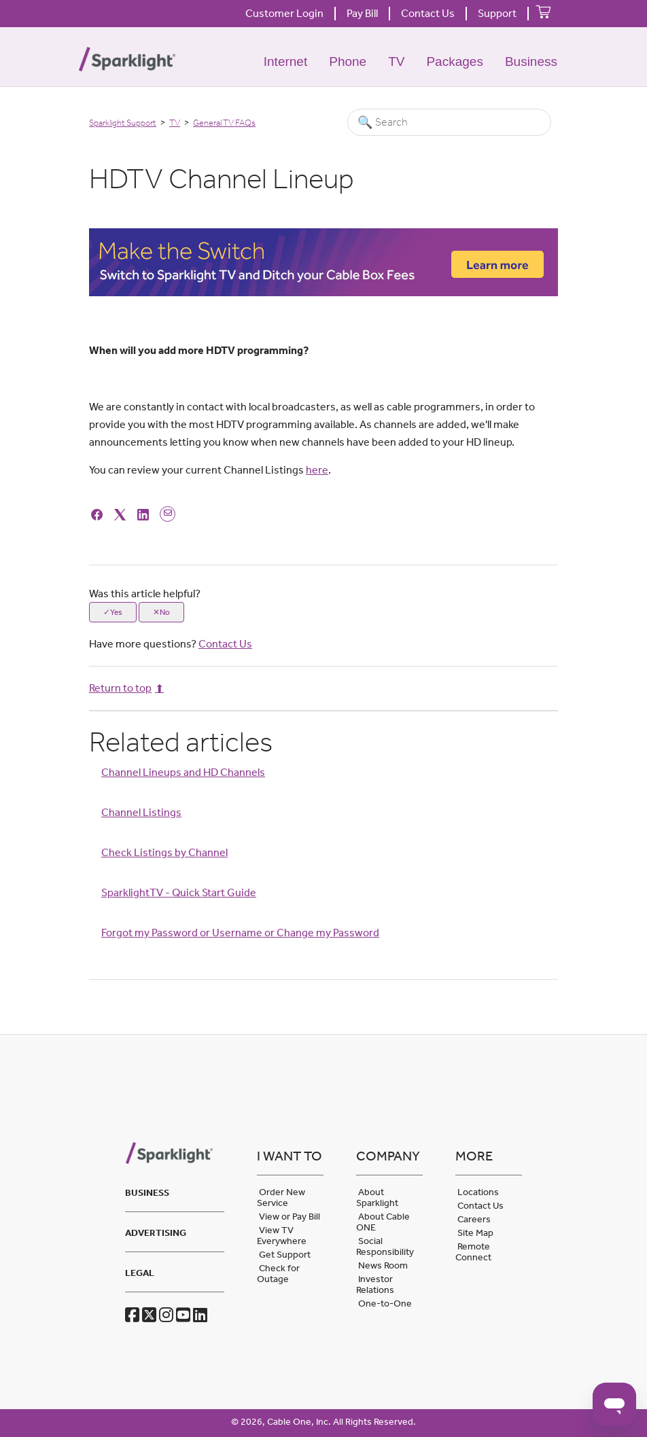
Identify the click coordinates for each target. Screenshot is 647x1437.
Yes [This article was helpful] (116, 612)
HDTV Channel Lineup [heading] (221, 179)
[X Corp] (122, 513)
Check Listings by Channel (164, 852)
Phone (347, 61)
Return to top (126, 687)
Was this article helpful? (144, 593)
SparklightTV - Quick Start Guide (178, 892)
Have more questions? (170, 643)
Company (388, 1156)
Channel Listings (141, 812)
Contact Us (428, 13)
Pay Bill (362, 13)
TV (396, 61)
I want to (289, 1156)
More (474, 1156)
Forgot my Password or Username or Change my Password (240, 932)
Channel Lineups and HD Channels (183, 772)
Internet (285, 61)
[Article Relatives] (323, 845)
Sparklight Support (122, 123)
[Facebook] (99, 513)
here (317, 469)
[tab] (174, 1190)
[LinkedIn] (145, 513)
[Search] (449, 122)
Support (497, 13)
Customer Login (284, 13)
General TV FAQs (224, 123)
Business (531, 61)
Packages (454, 61)
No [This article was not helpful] (165, 612)
